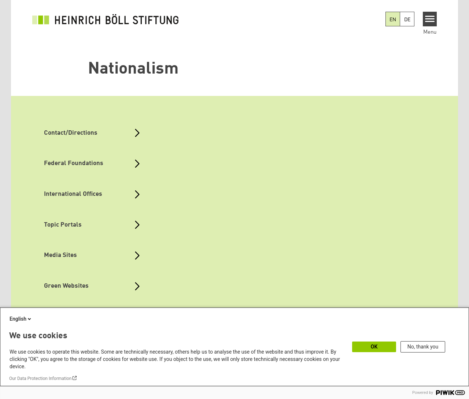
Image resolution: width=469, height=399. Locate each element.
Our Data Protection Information (40, 378)
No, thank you (423, 347)
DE (407, 19)
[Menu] (430, 19)
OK (374, 347)
